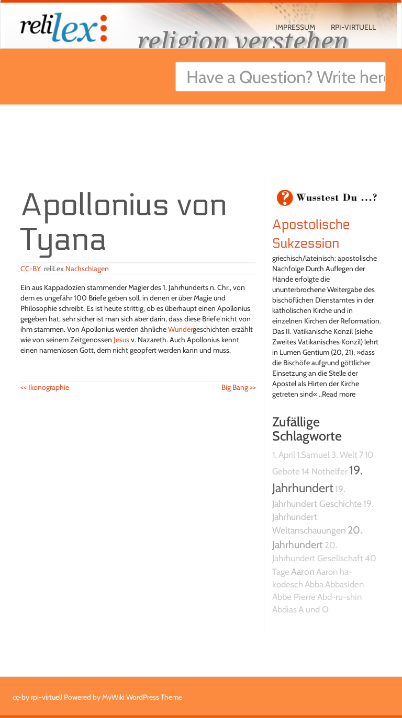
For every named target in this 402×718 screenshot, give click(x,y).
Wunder (180, 329)
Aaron (303, 571)
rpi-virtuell (353, 27)
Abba (314, 584)
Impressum (295, 27)
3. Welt (344, 454)
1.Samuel (313, 454)
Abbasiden (344, 584)
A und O (313, 609)
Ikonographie (44, 387)
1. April (283, 454)
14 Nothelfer (325, 471)
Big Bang (238, 387)
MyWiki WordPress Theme (142, 697)
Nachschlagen (87, 268)
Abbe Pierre (294, 597)
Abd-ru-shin (339, 597)
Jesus (121, 339)
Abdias (284, 609)
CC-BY (30, 268)
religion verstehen (243, 40)
